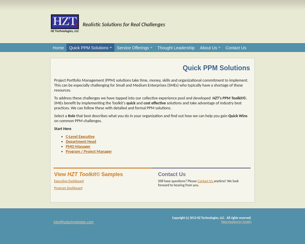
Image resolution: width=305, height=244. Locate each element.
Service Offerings (133, 47)
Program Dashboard (68, 188)
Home (58, 47)
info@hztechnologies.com (74, 222)
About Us (208, 47)
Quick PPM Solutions (88, 47)
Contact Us (236, 47)
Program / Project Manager (89, 151)
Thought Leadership (176, 47)
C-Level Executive (80, 136)
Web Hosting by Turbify (236, 222)
